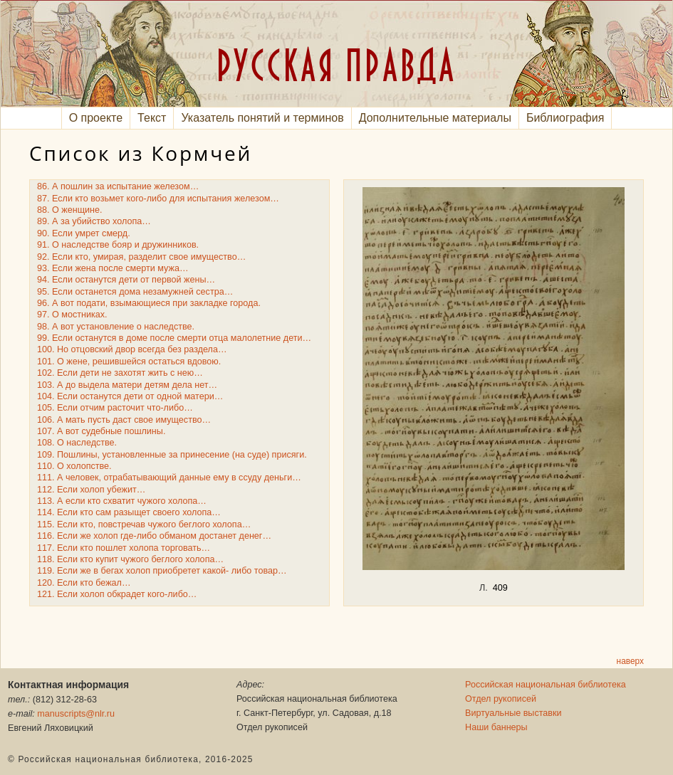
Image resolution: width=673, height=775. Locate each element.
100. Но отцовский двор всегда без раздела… (132, 349)
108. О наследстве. (77, 443)
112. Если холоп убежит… (91, 490)
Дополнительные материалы (435, 118)
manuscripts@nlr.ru (76, 714)
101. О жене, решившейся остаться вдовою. (129, 362)
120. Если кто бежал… (84, 583)
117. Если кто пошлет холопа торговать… (123, 548)
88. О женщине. (70, 210)
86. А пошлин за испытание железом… (118, 186)
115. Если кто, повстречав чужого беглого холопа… (144, 524)
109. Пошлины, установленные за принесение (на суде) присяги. (172, 455)
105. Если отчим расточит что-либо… (115, 408)
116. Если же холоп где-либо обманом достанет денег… (154, 536)
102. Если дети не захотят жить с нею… (120, 373)
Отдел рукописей (500, 699)
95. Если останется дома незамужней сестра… (135, 292)
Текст (151, 118)
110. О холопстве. (74, 466)
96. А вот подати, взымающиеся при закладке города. (149, 303)
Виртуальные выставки (513, 713)
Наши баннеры (496, 727)
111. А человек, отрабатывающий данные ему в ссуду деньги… (169, 478)
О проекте (95, 118)
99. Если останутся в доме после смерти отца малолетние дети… (174, 338)
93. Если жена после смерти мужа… (113, 268)
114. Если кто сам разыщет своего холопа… (129, 512)
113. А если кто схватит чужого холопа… (122, 501)
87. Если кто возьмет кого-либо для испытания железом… (158, 199)
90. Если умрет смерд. (83, 233)
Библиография (565, 118)
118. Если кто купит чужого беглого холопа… (130, 559)
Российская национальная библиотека (545, 685)
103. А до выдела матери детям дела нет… (127, 385)
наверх (630, 661)
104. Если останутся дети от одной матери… (130, 396)
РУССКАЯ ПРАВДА (336, 64)
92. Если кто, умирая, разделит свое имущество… (141, 257)
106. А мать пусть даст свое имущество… (124, 420)
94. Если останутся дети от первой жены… (126, 280)
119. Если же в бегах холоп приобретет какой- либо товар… (162, 571)
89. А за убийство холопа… (94, 221)
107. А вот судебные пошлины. (101, 431)
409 (500, 588)
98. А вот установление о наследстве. (115, 327)
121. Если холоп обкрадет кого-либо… (117, 594)
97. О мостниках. (72, 315)
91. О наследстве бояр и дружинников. (118, 245)
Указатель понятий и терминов (262, 118)
